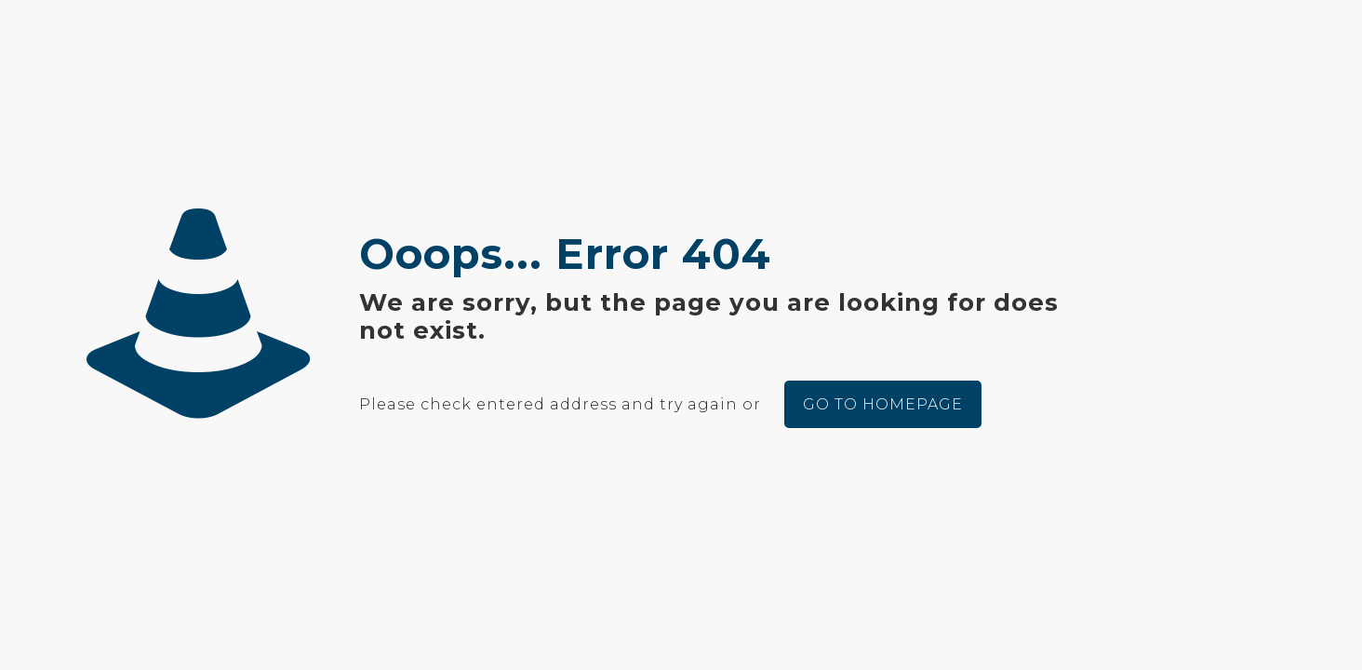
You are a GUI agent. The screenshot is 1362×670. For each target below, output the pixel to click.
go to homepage (883, 404)
